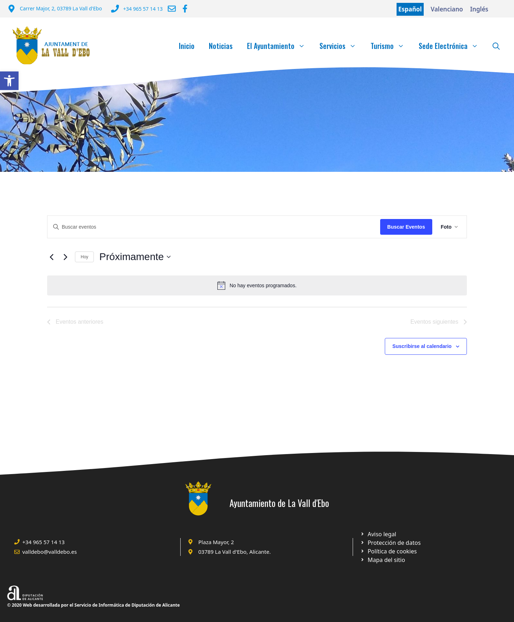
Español (410, 9)
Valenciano (447, 9)
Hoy (84, 256)
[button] (9, 80)
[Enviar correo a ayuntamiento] (171, 8)
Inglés (479, 9)
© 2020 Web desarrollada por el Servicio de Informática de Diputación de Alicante (93, 605)
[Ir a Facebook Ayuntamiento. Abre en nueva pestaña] (185, 8)
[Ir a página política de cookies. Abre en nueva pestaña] (390, 542)
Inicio (187, 45)
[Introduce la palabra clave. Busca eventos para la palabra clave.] (213, 227)
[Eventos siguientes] (65, 257)
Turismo (391, 45)
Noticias (221, 45)
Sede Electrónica (452, 45)
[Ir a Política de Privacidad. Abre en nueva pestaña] (378, 534)
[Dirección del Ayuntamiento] (55, 9)
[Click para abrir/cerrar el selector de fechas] (135, 257)
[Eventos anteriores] (51, 257)
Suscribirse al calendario (422, 346)
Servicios (341, 45)
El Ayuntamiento (279, 45)
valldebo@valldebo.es (49, 551)
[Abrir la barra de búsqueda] (496, 45)
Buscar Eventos (406, 227)
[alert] (257, 285)
